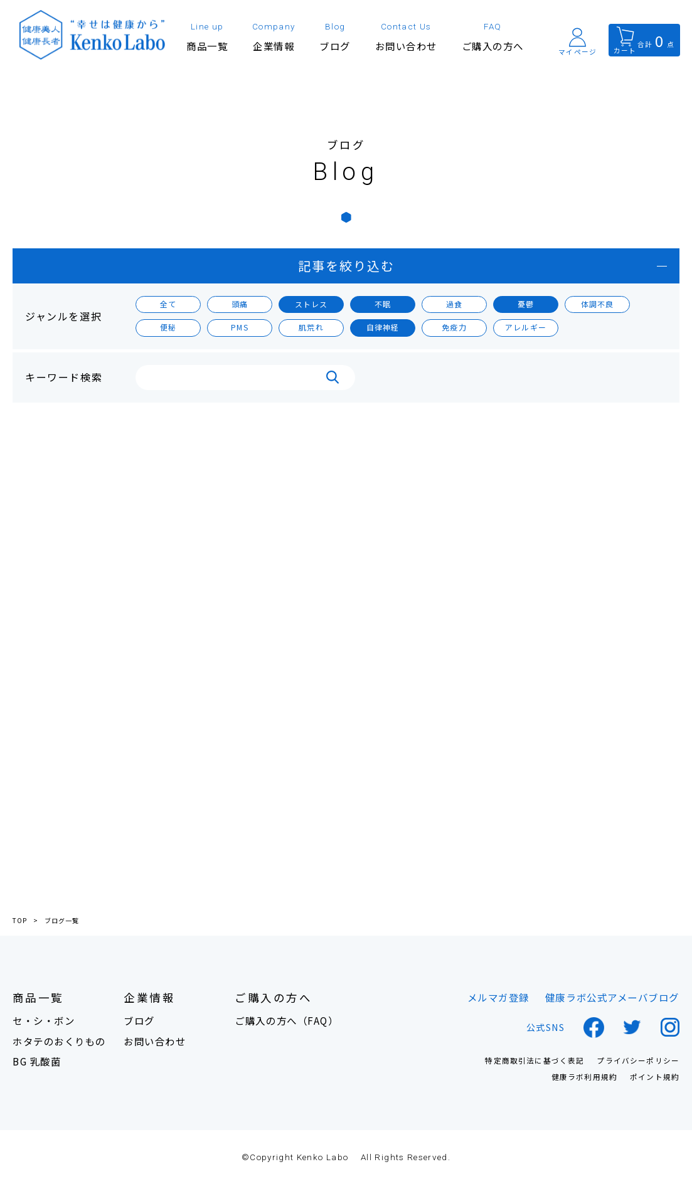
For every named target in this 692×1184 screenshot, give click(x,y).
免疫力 (454, 327)
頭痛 (240, 304)
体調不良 (597, 304)
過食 (454, 304)
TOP (20, 920)
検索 (332, 377)
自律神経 (383, 327)
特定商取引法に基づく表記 (534, 1061)
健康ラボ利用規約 (584, 1077)
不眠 (383, 304)
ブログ (139, 1021)
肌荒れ (311, 327)
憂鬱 (526, 304)
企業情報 (149, 998)
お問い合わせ (155, 1041)
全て (168, 304)
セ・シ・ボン (44, 1021)
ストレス (311, 304)
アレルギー (525, 327)
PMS (239, 327)
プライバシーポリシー (638, 1061)
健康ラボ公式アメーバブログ (612, 997)
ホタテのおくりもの (59, 1041)
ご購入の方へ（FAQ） (286, 1021)
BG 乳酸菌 (37, 1061)
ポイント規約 (654, 1077)
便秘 (168, 327)
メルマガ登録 (498, 997)
